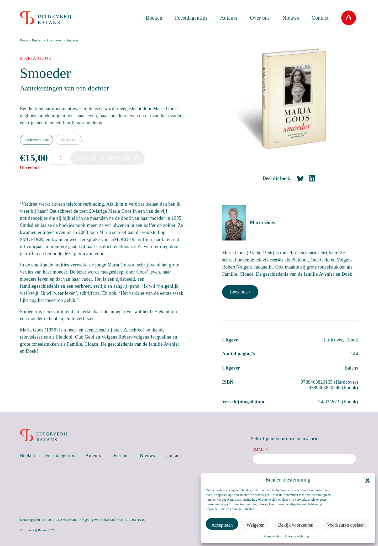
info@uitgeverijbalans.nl (97, 520)
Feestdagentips (191, 18)
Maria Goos (262, 222)
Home (24, 40)
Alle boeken (54, 40)
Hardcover (36, 140)
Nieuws (290, 18)
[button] (367, 479)
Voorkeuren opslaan (346, 525)
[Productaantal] (59, 158)
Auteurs (229, 18)
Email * (260, 450)
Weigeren (255, 525)
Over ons (260, 18)
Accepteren (222, 525)
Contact (320, 18)
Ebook (68, 140)
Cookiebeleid (273, 536)
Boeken (154, 18)
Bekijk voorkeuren (295, 525)
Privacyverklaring (297, 536)
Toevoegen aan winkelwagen (103, 157)
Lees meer (240, 292)
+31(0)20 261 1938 (131, 520)
